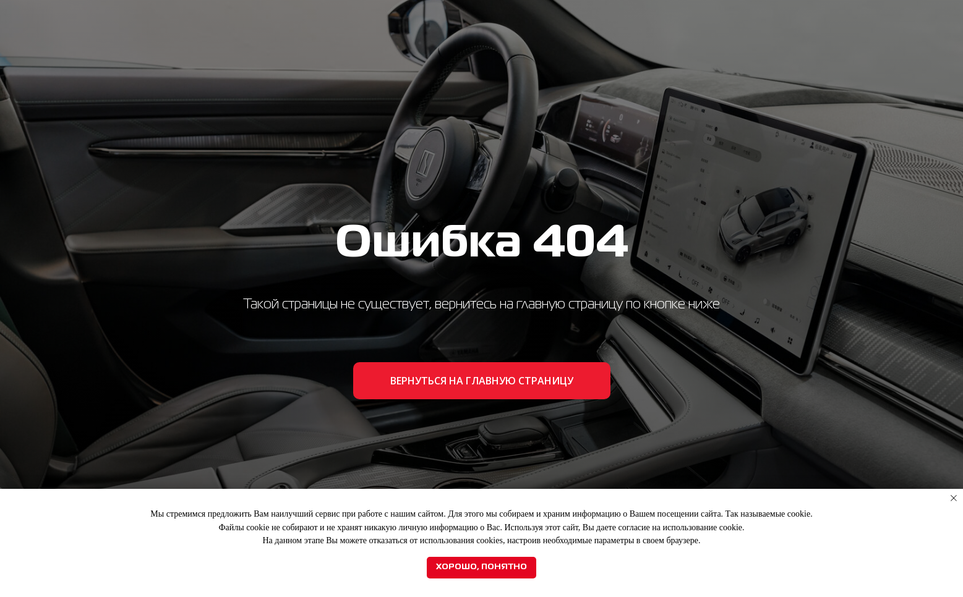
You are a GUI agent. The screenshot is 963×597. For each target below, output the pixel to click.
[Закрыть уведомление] (954, 498)
